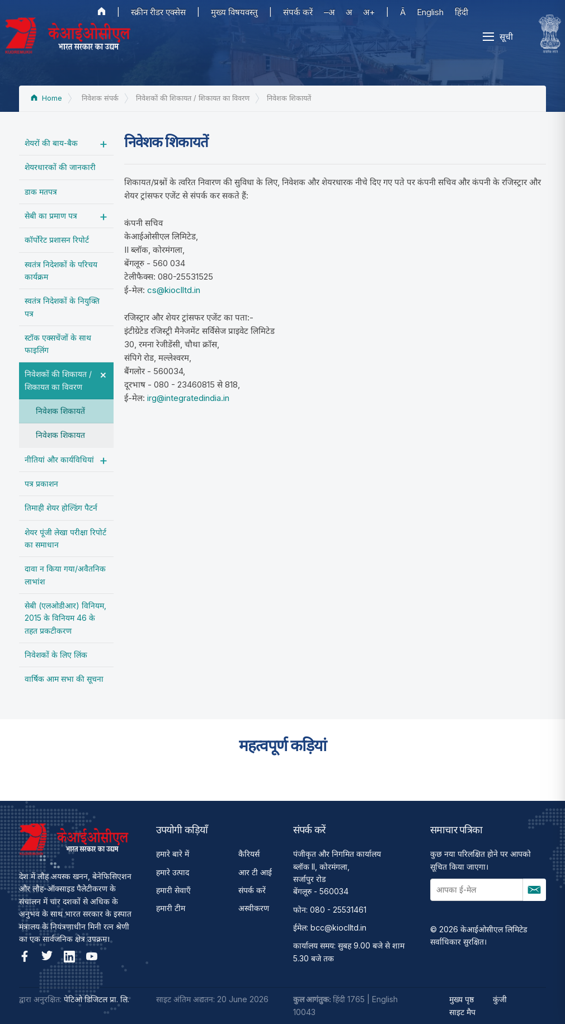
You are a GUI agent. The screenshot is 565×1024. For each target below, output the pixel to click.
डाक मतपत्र (41, 191)
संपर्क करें (298, 12)
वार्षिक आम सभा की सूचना (64, 678)
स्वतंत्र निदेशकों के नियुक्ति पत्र (62, 307)
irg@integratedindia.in (188, 398)
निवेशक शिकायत (60, 435)
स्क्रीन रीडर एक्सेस (158, 12)
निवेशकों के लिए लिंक (56, 654)
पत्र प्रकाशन (41, 483)
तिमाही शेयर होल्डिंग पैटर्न (61, 507)
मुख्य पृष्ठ (461, 999)
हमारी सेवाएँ (173, 890)
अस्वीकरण (253, 908)
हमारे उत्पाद (172, 872)
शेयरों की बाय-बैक (51, 143)
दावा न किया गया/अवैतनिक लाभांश (65, 575)
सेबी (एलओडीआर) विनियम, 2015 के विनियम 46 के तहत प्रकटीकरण (65, 618)
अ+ (369, 12)
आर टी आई (255, 872)
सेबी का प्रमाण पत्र (51, 215)
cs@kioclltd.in (173, 290)
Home (46, 98)
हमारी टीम (170, 908)
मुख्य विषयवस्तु (234, 12)
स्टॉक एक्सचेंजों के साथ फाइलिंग (58, 344)
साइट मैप (462, 1012)
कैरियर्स (249, 853)
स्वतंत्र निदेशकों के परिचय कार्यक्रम (61, 270)
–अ (329, 12)
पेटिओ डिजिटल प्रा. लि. (96, 999)
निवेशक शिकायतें (60, 411)
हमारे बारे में (172, 853)
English (430, 12)
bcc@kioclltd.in (338, 927)
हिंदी (461, 12)
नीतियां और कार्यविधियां (59, 459)
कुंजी (500, 999)
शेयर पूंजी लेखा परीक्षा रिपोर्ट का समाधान (65, 538)
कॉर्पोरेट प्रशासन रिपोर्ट (57, 239)
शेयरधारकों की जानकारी (60, 167)
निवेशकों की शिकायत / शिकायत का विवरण (58, 380)
